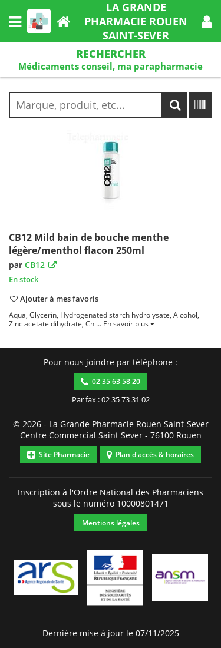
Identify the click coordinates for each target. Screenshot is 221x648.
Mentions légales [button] (111, 523)
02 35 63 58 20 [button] (110, 381)
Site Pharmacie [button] (58, 454)
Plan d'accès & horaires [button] (150, 454)
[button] (207, 21)
